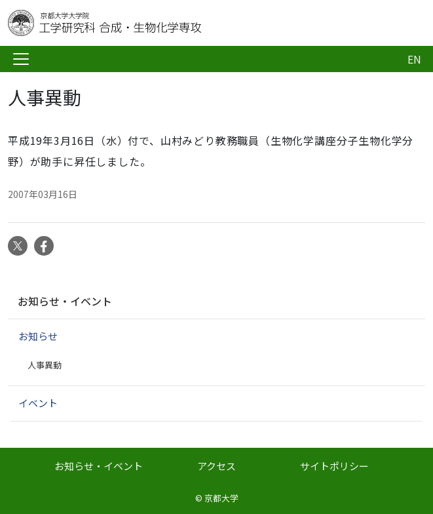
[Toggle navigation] (21, 59)
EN (414, 59)
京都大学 (221, 498)
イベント (38, 403)
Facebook (44, 246)
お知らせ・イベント (65, 301)
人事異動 (45, 365)
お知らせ (38, 336)
